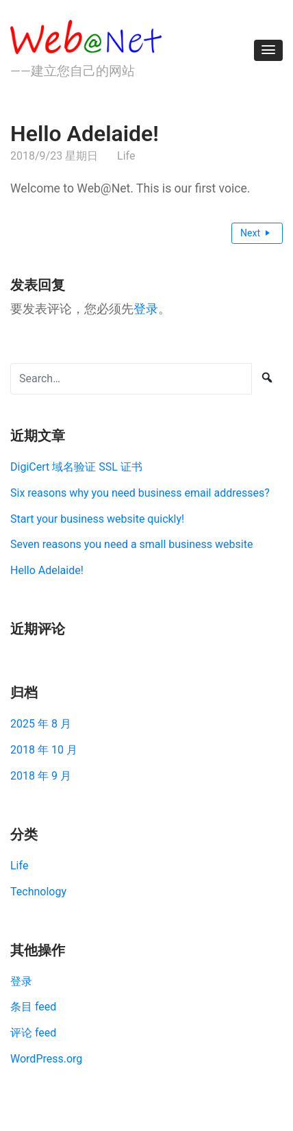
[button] (268, 50)
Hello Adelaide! (47, 570)
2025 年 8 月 (40, 723)
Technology (38, 891)
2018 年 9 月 (40, 775)
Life (126, 155)
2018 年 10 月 (43, 749)
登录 (145, 309)
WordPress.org (46, 1058)
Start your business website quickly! (97, 518)
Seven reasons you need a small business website (131, 544)
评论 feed (33, 1032)
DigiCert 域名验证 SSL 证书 (76, 466)
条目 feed (33, 1006)
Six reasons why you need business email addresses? (140, 492)
